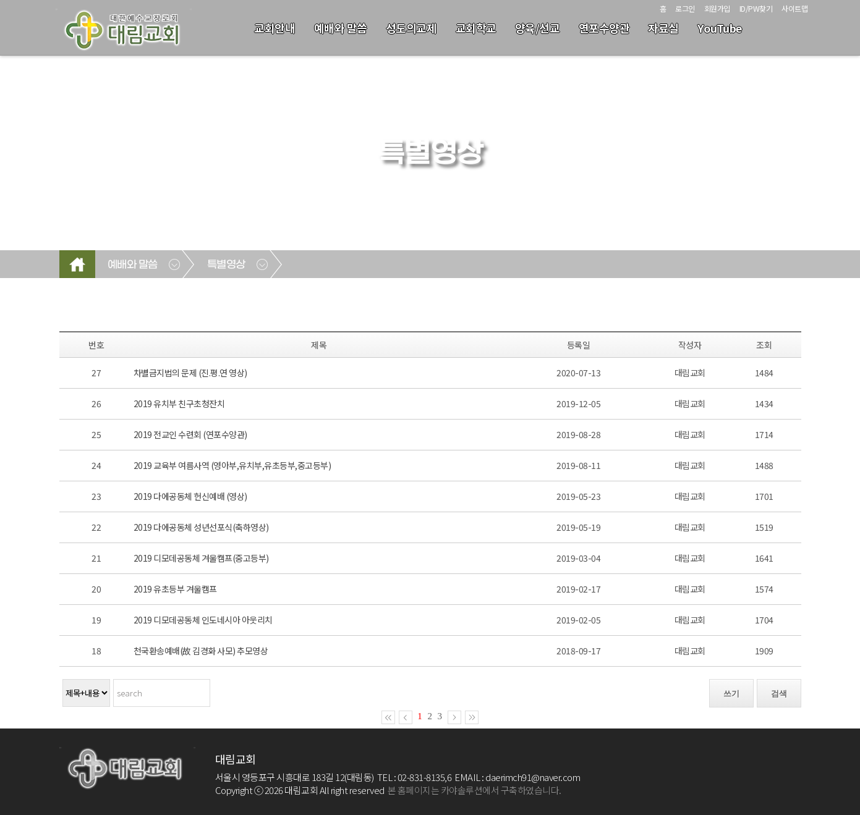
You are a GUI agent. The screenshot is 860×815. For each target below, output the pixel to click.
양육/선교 (537, 28)
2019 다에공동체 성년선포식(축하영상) (201, 527)
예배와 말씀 (340, 28)
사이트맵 (794, 8)
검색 (779, 693)
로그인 (685, 8)
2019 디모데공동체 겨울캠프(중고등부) (201, 558)
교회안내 (274, 28)
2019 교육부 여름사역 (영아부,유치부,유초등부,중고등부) (232, 465)
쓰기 (731, 693)
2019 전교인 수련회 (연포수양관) (190, 434)
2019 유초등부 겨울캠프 (175, 589)
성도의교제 (411, 28)
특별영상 (226, 265)
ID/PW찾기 (756, 8)
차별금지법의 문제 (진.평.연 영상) (190, 372)
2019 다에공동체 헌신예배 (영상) (190, 496)
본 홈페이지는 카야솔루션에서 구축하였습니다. (474, 789)
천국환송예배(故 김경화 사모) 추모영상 (201, 650)
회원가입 (717, 8)
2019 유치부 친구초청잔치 (179, 403)
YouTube (719, 28)
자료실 (663, 28)
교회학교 (476, 28)
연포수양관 (604, 28)
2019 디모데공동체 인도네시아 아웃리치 (203, 620)
